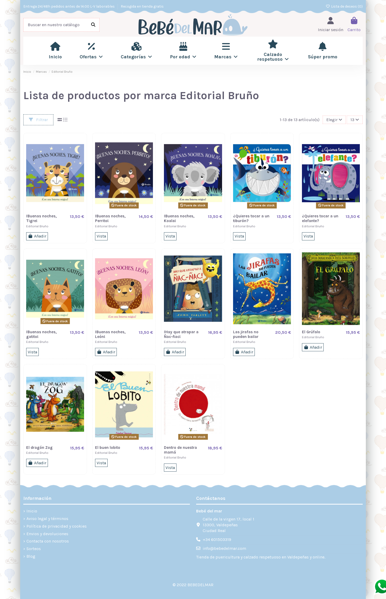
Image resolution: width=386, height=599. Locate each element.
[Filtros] (334, 120)
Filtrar (38, 119)
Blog (30, 556)
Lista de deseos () (344, 6)
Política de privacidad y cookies (56, 526)
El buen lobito (107, 447)
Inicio (31, 510)
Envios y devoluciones (47, 533)
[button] (91, 51)
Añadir (37, 236)
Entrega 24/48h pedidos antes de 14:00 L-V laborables (69, 6)
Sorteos (33, 548)
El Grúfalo (311, 332)
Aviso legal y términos (47, 518)
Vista (101, 236)
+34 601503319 (217, 539)
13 (354, 119)
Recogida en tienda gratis (142, 6)
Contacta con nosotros (47, 541)
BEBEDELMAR (200, 584)
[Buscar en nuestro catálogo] (93, 25)
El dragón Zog (39, 447)
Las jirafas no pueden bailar (245, 334)
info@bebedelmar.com (224, 548)
